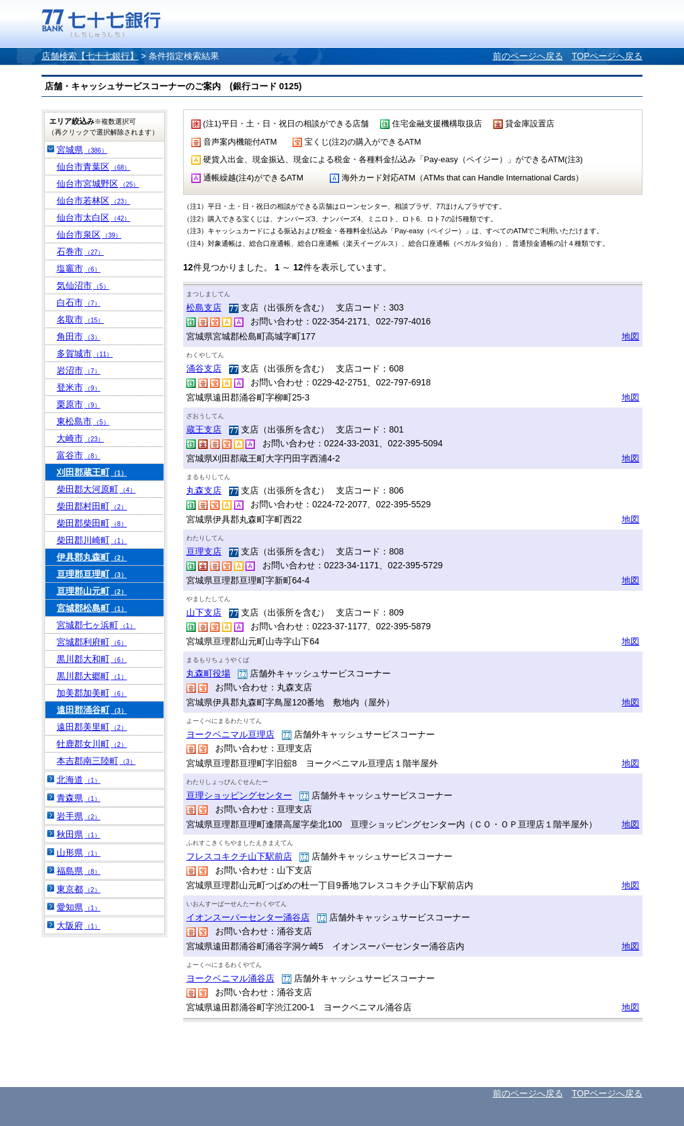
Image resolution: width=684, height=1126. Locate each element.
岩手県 (79, 816)
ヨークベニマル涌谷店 (230, 978)
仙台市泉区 (89, 234)
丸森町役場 (208, 673)
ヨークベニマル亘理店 (230, 734)
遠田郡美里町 (92, 727)
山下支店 (203, 612)
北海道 (79, 780)
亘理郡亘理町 (92, 574)
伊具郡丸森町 (92, 557)
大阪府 (79, 925)
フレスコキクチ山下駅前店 (239, 856)
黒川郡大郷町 (92, 676)
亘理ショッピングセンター (239, 795)
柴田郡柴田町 (92, 523)
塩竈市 (79, 268)
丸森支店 (203, 490)
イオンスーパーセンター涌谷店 (248, 917)
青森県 (79, 798)
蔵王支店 (203, 429)
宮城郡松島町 (92, 608)
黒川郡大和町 (92, 659)
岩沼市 (79, 370)
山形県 (79, 852)
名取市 (80, 319)
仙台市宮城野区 (98, 184)
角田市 (79, 336)
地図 (630, 336)
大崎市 (80, 438)
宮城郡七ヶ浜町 (96, 625)
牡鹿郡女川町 (92, 744)
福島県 (79, 871)
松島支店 (203, 307)
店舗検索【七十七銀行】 (90, 56)
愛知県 (79, 907)
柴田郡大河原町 (96, 489)
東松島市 (83, 421)
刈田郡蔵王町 (92, 472)
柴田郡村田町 (92, 506)
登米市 (79, 387)
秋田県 (79, 834)
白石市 (79, 302)
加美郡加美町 (92, 693)
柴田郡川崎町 (92, 540)
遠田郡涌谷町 (92, 710)
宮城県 (82, 150)
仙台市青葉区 (93, 167)
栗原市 (79, 404)
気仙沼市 (83, 285)
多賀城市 (85, 353)
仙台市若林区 (93, 201)
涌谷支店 (203, 368)
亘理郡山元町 (92, 591)
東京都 (79, 889)
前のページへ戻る (528, 56)
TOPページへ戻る (606, 56)
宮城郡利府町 (92, 642)
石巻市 (80, 251)
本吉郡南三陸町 (96, 761)
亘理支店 (203, 551)
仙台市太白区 (93, 218)
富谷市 (79, 455)
